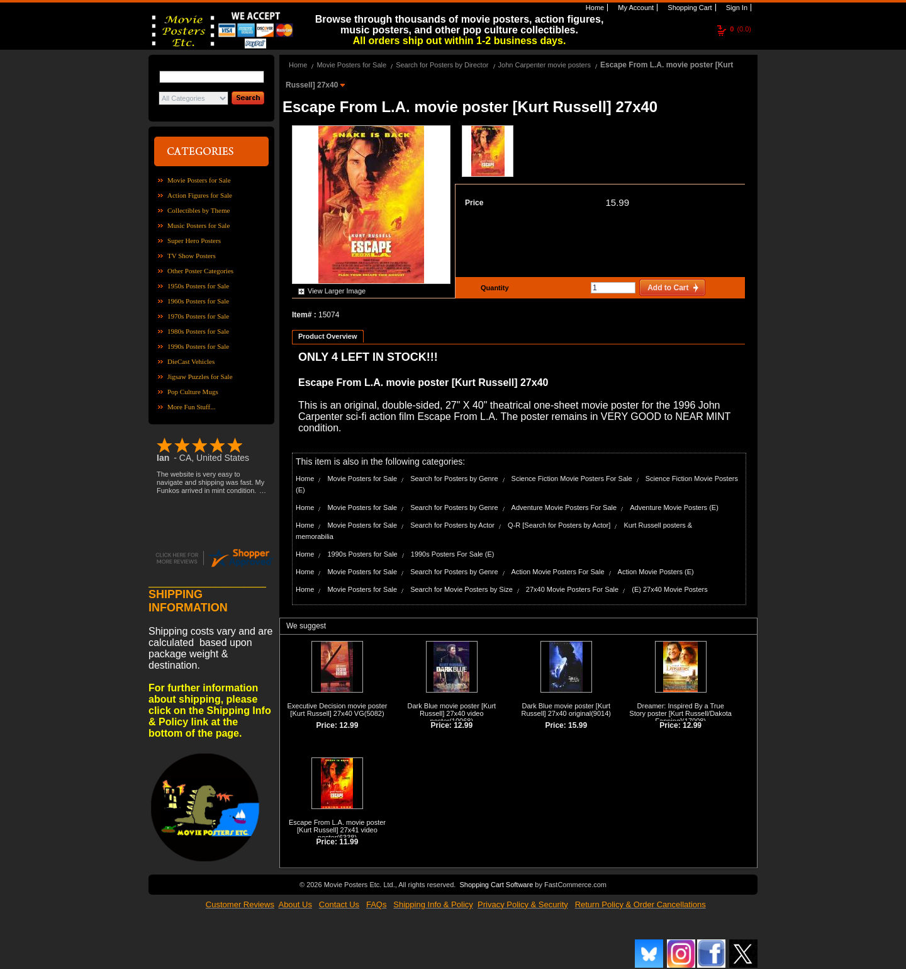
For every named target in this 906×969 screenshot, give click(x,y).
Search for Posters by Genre (454, 478)
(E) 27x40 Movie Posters (669, 589)
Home (594, 7)
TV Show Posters (191, 255)
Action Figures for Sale (199, 195)
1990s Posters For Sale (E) (453, 554)
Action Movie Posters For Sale (558, 571)
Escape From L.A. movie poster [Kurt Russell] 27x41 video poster (337, 830)
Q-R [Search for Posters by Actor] (559, 525)
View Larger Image (337, 291)
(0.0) (740, 29)
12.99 (348, 725)
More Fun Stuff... (191, 407)
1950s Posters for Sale (198, 286)
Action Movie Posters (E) (656, 571)
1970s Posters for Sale (198, 316)
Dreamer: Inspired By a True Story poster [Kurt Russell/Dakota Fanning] (680, 713)
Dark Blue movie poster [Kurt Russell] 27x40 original (566, 709)
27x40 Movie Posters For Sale (572, 589)
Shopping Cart (689, 7)
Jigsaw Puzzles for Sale (200, 376)
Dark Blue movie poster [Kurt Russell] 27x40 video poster (452, 713)
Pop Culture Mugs (192, 391)
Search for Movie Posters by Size (461, 589)
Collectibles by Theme (198, 210)
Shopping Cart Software (496, 884)
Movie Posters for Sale (199, 180)
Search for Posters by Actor (452, 525)
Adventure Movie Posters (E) (674, 507)
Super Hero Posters (194, 240)
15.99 (617, 202)
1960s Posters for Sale (198, 301)
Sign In (735, 7)
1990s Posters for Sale (198, 346)
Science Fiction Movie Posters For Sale (572, 478)
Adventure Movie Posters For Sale (564, 507)
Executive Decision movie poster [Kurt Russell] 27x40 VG (337, 709)
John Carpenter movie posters (544, 65)
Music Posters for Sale (198, 225)
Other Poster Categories (200, 271)
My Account (635, 7)
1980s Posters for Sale (198, 331)
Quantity (493, 288)
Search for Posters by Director (442, 65)
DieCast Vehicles (191, 361)
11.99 (348, 841)
